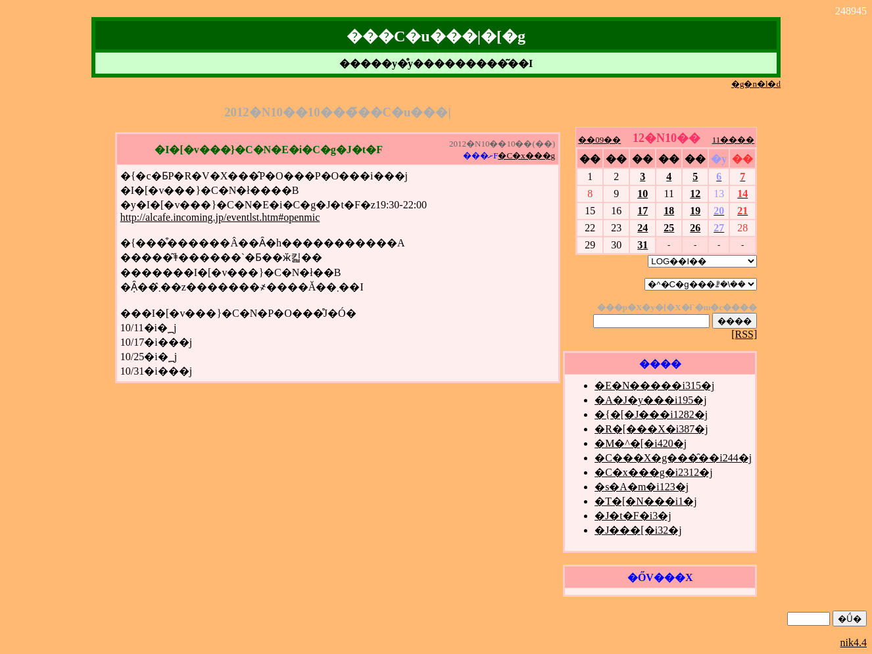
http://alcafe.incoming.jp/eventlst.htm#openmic (220, 217)
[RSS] (744, 334)
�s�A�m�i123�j (641, 486)
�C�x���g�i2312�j (653, 472)
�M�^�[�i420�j (640, 443)
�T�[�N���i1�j (645, 501)
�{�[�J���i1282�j (651, 414)
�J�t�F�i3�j (632, 515)
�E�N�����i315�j (654, 385)
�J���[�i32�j (637, 530)
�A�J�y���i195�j (650, 400)
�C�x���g (526, 155)
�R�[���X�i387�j (651, 428)
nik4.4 (853, 642)
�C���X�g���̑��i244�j (673, 457)
